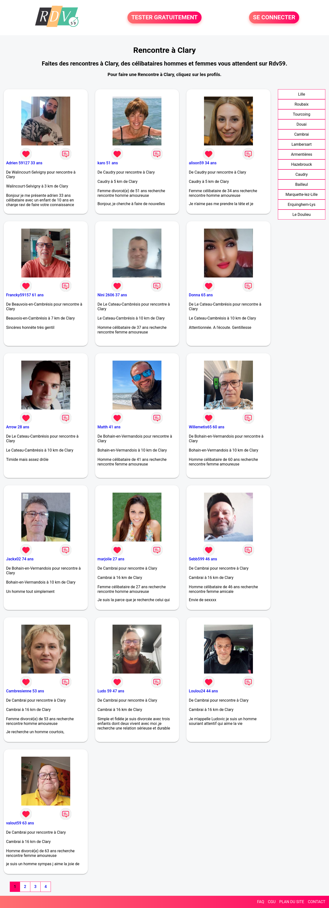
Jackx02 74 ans (20, 559)
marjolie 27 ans (111, 559)
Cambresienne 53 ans (25, 691)
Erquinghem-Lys (301, 204)
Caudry (301, 174)
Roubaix (301, 104)
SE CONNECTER (274, 17)
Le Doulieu (302, 214)
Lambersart (302, 144)
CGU (272, 901)
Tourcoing (301, 114)
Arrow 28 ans (17, 427)
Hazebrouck (301, 164)
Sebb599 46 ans (203, 559)
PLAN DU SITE (291, 901)
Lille (301, 94)
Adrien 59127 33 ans (24, 163)
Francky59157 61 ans (25, 295)
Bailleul (301, 184)
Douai (301, 124)
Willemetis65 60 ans (206, 427)
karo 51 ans (108, 163)
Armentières (301, 154)
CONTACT (316, 901)
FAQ (260, 901)
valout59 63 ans (20, 823)
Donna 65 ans (201, 295)
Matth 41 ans (109, 427)
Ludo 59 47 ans (111, 691)
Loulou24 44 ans (203, 691)
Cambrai (301, 134)
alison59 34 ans (202, 163)
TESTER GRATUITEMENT (164, 17)
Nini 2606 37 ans (112, 295)
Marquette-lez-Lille (301, 194)
